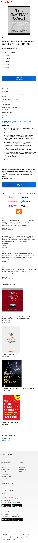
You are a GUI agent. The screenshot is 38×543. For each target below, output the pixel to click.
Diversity (3, 481)
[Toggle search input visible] (36, 2)
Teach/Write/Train (6, 465)
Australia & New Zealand (8, 491)
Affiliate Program (6, 476)
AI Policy (21, 472)
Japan (3, 493)
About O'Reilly (6, 462)
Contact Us (22, 465)
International (5, 488)
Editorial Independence (22, 537)
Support (21, 462)
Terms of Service (5, 537)
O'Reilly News (5, 469)
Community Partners (6, 474)
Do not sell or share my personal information (11, 531)
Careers (3, 467)
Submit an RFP (5, 478)
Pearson (7, 67)
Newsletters (22, 467)
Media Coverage (6, 472)
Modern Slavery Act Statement (8, 539)
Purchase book (6, 440)
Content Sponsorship (7, 483)
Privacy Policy (22, 469)
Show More (5, 117)
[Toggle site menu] (2, 2)
